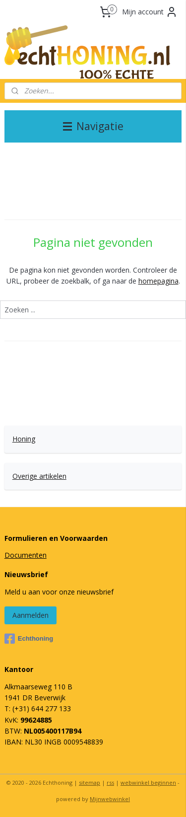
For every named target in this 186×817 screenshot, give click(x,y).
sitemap (89, 782)
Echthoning (29, 639)
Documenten (25, 555)
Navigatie (93, 126)
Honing (23, 439)
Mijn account (150, 12)
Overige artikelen (39, 476)
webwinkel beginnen (148, 782)
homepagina (158, 281)
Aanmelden (30, 615)
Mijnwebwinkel (110, 799)
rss (110, 782)
